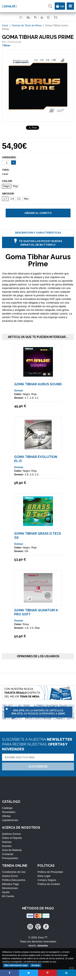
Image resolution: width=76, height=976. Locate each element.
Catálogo (7, 807)
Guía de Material (11, 850)
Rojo (15, 186)
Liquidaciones (10, 820)
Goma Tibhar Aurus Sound (38, 384)
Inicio (5, 25)
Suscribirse (38, 766)
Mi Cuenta (8, 896)
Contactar (7, 854)
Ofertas (6, 816)
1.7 (5, 198)
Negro (6, 186)
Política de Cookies (48, 884)
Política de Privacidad (50, 871)
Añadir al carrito (38, 213)
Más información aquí (15, 965)
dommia (42, 945)
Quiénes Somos (11, 833)
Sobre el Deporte (12, 837)
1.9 (12, 198)
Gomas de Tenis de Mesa (27, 25)
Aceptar (35, 965)
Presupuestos (10, 858)
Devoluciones (10, 888)
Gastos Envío (10, 875)
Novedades (8, 812)
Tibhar (6, 45)
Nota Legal (43, 875)
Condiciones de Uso (14, 871)
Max (26, 198)
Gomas (18, 390)
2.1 (19, 198)
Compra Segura (46, 879)
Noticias (6, 841)
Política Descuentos (13, 879)
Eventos (7, 845)
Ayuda (6, 892)
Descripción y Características (38, 232)
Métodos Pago (10, 884)
